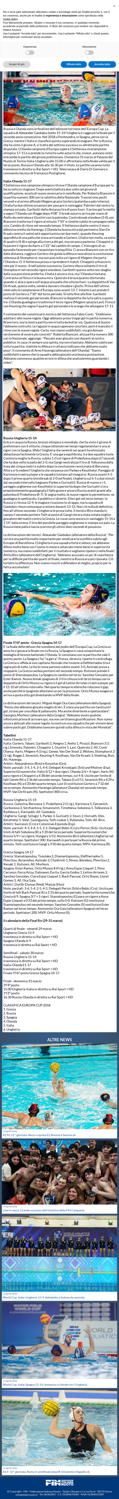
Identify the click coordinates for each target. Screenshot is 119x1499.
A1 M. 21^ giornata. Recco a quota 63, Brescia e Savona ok (39, 1135)
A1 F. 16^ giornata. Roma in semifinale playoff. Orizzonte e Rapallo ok (46, 1471)
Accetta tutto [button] (102, 64)
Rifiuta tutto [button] (74, 64)
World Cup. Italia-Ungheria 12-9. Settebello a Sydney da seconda (43, 1297)
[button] (114, 6)
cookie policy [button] (10, 19)
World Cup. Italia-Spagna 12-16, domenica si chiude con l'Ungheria (45, 1384)
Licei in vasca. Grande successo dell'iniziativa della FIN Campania (43, 1210)
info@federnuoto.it (26, 1494)
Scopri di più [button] (17, 64)
